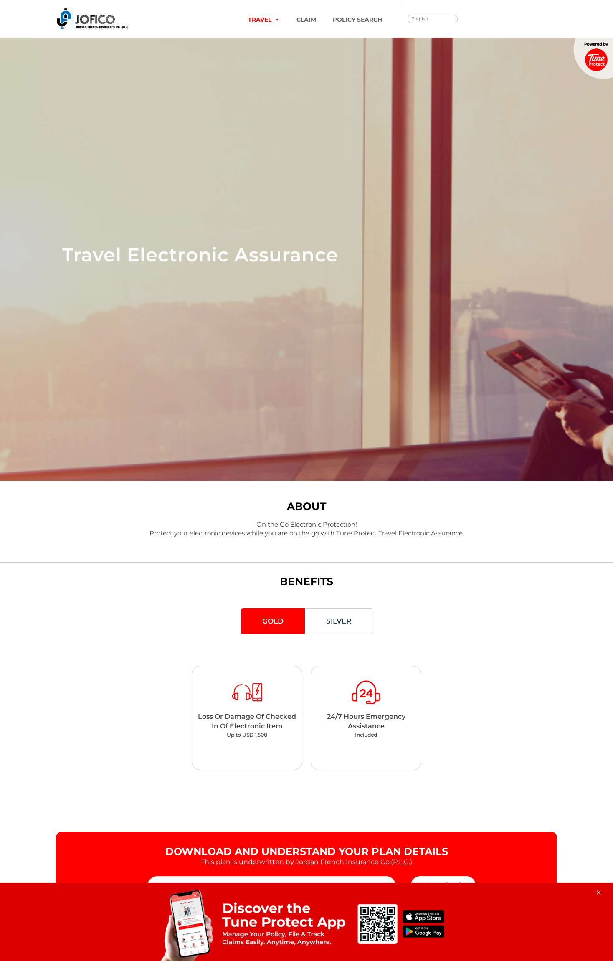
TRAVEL (264, 19)
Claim (306, 19)
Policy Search (357, 19)
